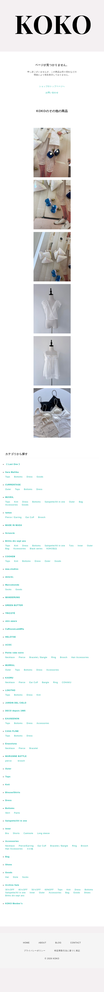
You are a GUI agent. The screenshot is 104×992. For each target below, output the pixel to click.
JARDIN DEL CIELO (15, 703)
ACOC (8, 645)
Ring (53, 657)
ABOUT (42, 943)
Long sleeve (43, 833)
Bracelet (33, 748)
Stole (15, 877)
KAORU (9, 678)
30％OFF (9, 890)
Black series (36, 548)
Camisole (28, 833)
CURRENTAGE (13, 485)
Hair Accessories (80, 657)
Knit (16, 502)
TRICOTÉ (10, 613)
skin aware (11, 621)
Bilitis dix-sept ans (14, 895)
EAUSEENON (12, 719)
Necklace (10, 657)
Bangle (45, 682)
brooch (21, 761)
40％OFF (23, 890)
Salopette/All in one (55, 502)
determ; (9, 577)
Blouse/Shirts (12, 792)
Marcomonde (12, 585)
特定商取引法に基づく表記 (67, 950)
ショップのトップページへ (52, 86)
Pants (17, 813)
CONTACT (75, 943)
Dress (30, 477)
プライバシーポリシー (34, 950)
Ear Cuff (30, 517)
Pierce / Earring (13, 517)
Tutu (71, 546)
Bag (81, 502)
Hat (7, 877)
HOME (26, 943)
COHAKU (66, 682)
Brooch (41, 517)
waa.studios (11, 569)
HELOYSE (10, 637)
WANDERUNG (12, 597)
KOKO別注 (52, 548)
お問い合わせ (52, 92)
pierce (9, 761)
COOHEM (10, 556)
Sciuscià (10, 533)
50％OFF (36, 890)
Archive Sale (12, 885)
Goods (40, 477)
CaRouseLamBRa (14, 629)
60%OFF (49, 890)
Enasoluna (11, 744)
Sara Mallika (12, 472)
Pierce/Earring (26, 846)
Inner (80, 546)
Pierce (22, 657)
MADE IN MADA (13, 525)
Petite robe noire (14, 653)
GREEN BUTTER (14, 605)
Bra (7, 833)
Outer (8, 489)
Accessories (11, 505)
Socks (8, 589)
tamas (8, 513)
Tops (7, 477)
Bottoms (18, 477)
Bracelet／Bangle (38, 657)
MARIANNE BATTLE (16, 756)
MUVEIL (9, 497)
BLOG (58, 943)
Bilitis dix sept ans (15, 541)
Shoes (8, 864)
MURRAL (10, 665)
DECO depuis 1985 (15, 711)
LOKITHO (10, 690)
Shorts (16, 833)
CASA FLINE (12, 731)
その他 (30, 849)
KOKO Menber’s (14, 903)
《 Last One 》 (13, 464)
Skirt (7, 813)
